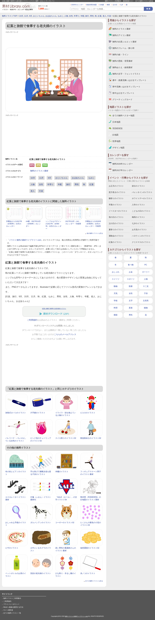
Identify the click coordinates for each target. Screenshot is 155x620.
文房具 (146, 300)
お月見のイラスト (139, 229)
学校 (115, 300)
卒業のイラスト (115, 205)
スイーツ (115, 279)
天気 (115, 293)
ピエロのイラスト (87, 413)
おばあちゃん (51, 16)
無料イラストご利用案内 (113, 1)
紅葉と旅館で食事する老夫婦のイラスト (54, 308)
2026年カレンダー (77, 4)
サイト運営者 (8, 610)
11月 (26, 16)
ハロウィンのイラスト (141, 236)
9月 (30, 16)
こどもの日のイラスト (141, 211)
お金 (131, 272)
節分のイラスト (138, 186)
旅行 (87, 16)
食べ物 (130, 265)
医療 (131, 286)
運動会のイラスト (116, 236)
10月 (21, 16)
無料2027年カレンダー (122, 170)
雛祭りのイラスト (116, 198)
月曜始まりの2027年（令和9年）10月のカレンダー (14, 223)
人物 (66, 16)
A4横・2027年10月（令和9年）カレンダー (33, 223)
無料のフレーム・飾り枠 (123, 48)
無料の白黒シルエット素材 (124, 42)
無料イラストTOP (9, 16)
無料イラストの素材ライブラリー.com (76, 616)
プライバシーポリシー (11, 604)
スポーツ (130, 279)
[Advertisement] (54, 40)
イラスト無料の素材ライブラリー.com (25, 240)
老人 (104, 16)
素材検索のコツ (128, 1)
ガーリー (146, 272)
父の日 (115, 4)
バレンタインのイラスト (142, 192)
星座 (131, 308)
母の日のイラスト (116, 217)
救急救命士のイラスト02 (90, 438)
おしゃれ (115, 272)
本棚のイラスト (61, 471)
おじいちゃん (38, 16)
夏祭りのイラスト (116, 229)
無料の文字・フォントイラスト (126, 74)
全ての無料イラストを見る (144, 1)
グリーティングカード (122, 99)
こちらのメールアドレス (65, 334)
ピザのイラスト (11, 548)
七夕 (121, 4)
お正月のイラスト (116, 186)
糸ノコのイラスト (87, 573)
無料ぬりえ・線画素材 (122, 67)
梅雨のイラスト (138, 217)
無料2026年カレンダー (122, 164)
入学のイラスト (138, 205)
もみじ (60, 16)
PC (145, 265)
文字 (131, 300)
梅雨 (108, 4)
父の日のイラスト (116, 223)
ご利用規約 (32, 320)
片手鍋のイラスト (37, 413)
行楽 (109, 16)
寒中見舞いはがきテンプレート (126, 86)
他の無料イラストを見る (95, 233)
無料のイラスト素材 (39, 171)
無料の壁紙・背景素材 (122, 61)
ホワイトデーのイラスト (142, 198)
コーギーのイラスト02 (64, 522)
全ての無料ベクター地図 (123, 115)
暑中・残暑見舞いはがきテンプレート (129, 80)
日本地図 (116, 122)
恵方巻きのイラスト (117, 192)
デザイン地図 (118, 147)
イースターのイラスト (118, 211)
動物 (115, 286)
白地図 (102, 4)
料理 (115, 308)
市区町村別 (117, 128)
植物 (146, 308)
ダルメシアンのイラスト (40, 522)
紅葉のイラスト (115, 242)
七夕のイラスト (138, 223)
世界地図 (116, 141)
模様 (115, 315)
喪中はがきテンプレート (123, 93)
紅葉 (100, 16)
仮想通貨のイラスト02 (89, 548)
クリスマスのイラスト (141, 242)
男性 (92, 16)
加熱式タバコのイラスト (15, 413)
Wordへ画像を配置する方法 (13, 607)
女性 (71, 16)
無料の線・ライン (120, 54)
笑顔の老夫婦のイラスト (40, 573)
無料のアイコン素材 (121, 35)
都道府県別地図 (91, 4)
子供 (146, 293)
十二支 (146, 286)
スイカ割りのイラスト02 (65, 438)
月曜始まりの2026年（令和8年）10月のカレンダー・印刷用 (93, 223)
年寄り (77, 16)
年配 (82, 16)
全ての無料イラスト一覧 (12, 613)
